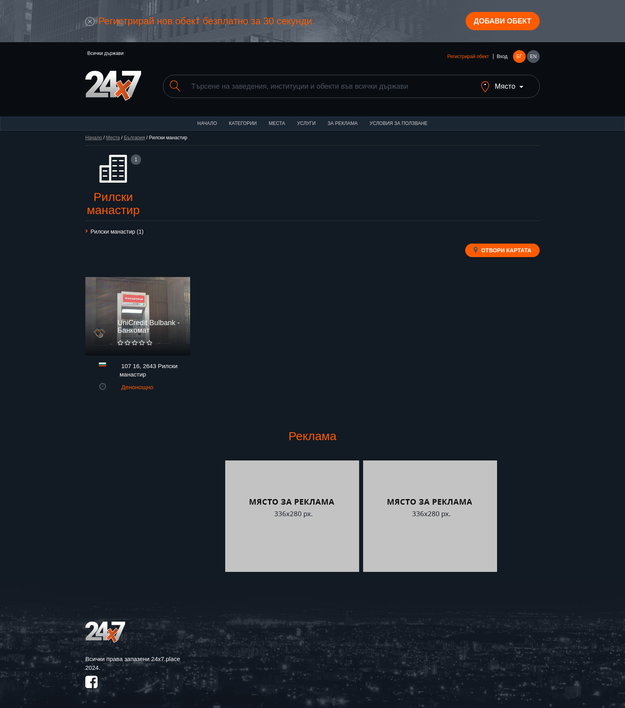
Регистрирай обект (468, 56)
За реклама (343, 123)
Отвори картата (502, 250)
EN (533, 56)
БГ (519, 56)
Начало (207, 123)
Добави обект (502, 21)
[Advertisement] (154, 516)
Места (277, 123)
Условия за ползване (398, 123)
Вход (502, 56)
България (134, 137)
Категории (243, 123)
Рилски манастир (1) (116, 231)
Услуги (306, 123)
